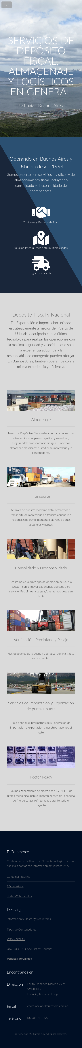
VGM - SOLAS (16, 939)
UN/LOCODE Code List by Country (29, 948)
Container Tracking (18, 876)
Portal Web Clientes (19, 896)
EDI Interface (15, 886)
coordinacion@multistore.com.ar (47, 1006)
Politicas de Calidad (19, 958)
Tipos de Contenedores (21, 929)
